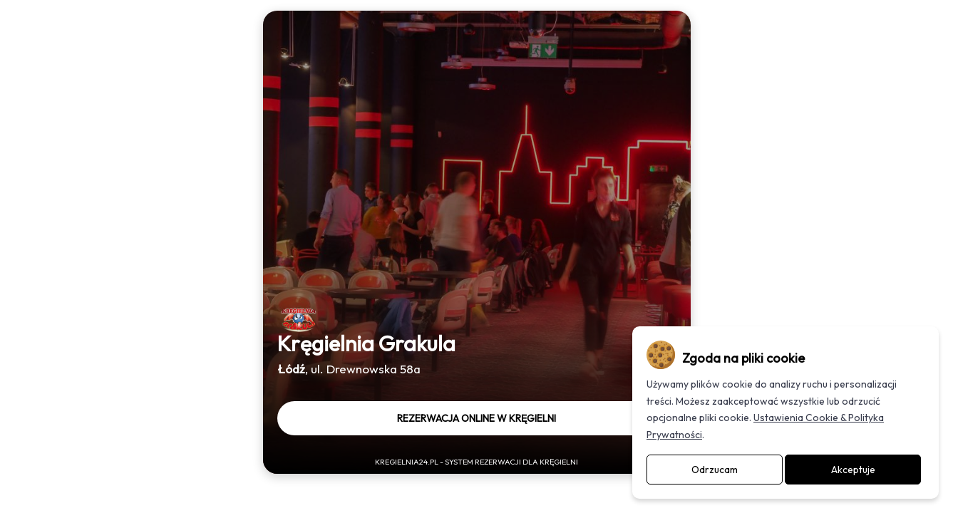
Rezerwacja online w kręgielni (476, 418)
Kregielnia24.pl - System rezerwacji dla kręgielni (476, 462)
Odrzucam (714, 469)
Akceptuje (853, 469)
